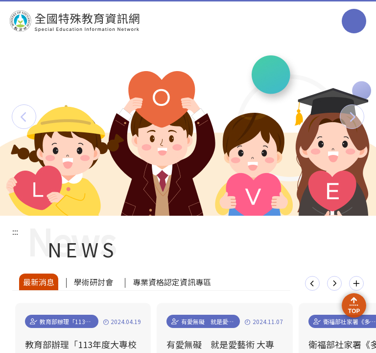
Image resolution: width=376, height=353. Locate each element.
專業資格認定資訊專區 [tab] (172, 282)
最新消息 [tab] (38, 282)
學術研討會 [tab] (93, 282)
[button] (24, 116)
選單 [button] (354, 21)
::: (15, 231)
